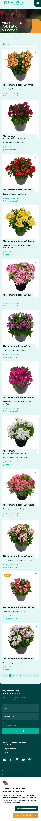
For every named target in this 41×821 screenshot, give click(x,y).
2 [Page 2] (13, 675)
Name (6, 708)
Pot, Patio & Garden (11, 726)
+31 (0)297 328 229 (9, 749)
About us (5, 771)
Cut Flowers (8, 723)
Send (18, 731)
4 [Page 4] (20, 675)
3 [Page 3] (17, 675)
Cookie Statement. (13, 802)
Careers (5, 775)
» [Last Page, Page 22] (37, 675)
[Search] (20, 44)
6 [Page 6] (27, 675)
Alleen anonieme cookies (26, 808)
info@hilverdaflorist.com (11, 753)
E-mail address (10, 716)
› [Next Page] (34, 675)
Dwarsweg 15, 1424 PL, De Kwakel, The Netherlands (14, 743)
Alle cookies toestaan (23, 815)
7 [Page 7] (30, 675)
